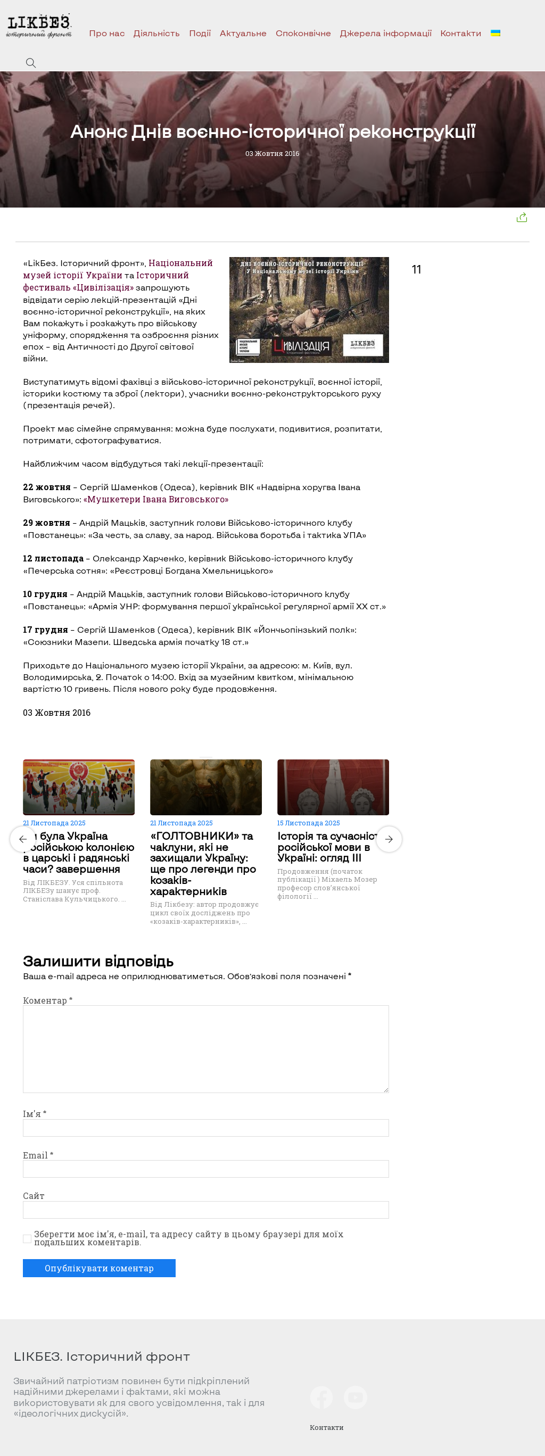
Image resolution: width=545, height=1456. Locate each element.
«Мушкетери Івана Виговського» (156, 499)
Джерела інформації (386, 33)
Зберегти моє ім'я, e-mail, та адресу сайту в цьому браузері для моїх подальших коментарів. (189, 1237)
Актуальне (243, 33)
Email (38, 1155)
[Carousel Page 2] (209, 757)
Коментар (47, 1000)
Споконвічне (303, 33)
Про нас (107, 33)
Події (200, 33)
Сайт (34, 1195)
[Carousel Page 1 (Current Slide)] (203, 757)
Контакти (461, 33)
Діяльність (157, 33)
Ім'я (34, 1113)
